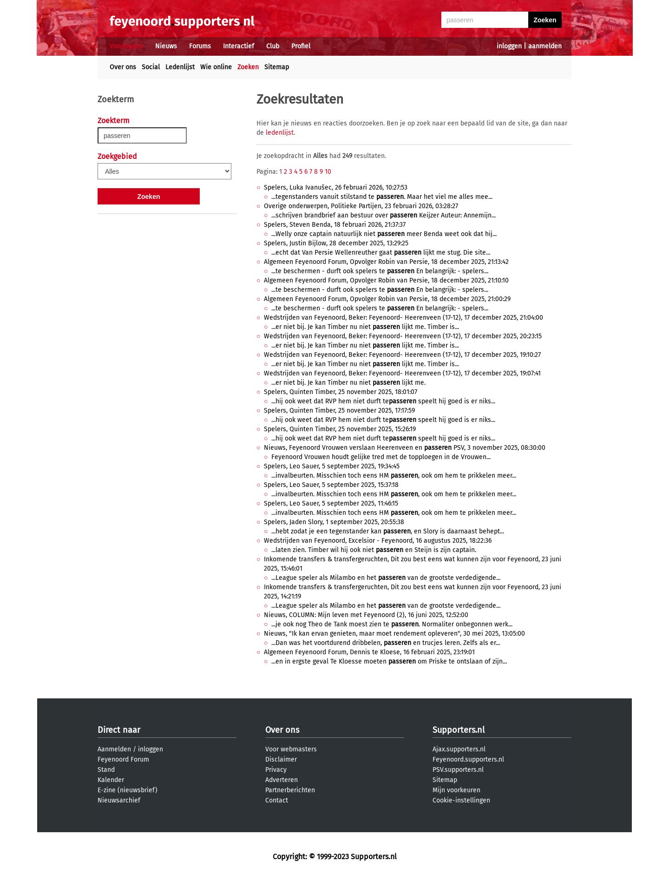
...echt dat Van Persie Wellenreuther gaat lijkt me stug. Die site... (380, 252)
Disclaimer (281, 759)
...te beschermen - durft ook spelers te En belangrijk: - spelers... (379, 271)
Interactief (238, 46)
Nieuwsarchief (119, 800)
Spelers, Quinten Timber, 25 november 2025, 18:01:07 (340, 392)
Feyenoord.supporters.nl (468, 759)
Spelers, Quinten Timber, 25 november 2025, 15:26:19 (340, 429)
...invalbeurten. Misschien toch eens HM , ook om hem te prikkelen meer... (393, 476)
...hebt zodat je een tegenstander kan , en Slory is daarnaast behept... (387, 531)
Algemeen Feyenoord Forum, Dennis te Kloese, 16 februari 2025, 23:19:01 (369, 652)
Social (151, 67)
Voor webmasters (291, 749)
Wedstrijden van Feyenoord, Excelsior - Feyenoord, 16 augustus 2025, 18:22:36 (378, 541)
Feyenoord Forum (123, 759)
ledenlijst (280, 133)
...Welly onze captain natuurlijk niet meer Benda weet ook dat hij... (384, 234)
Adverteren (281, 780)
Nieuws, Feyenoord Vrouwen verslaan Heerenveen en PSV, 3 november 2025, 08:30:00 (404, 448)
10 (328, 172)
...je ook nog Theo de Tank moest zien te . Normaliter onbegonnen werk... (391, 624)
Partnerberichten (290, 790)
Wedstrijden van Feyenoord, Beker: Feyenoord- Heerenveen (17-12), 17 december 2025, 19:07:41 (402, 373)
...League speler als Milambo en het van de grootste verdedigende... (385, 578)
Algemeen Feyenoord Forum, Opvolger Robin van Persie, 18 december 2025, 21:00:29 (387, 299)
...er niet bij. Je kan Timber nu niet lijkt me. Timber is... (365, 327)
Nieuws (166, 46)
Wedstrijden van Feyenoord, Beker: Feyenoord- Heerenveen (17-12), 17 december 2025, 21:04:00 (403, 318)
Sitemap (276, 67)
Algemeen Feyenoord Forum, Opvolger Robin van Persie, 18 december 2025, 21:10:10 (386, 280)
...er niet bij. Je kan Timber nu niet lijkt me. (348, 383)
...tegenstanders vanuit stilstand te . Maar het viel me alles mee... (381, 197)
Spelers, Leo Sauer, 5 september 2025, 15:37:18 (331, 485)
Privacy (276, 770)
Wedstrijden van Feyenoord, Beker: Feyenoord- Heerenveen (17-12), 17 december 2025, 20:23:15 (403, 336)
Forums (200, 46)
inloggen (509, 46)
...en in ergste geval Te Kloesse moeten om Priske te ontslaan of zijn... (389, 661)
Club (272, 46)
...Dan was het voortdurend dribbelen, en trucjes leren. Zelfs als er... (385, 643)
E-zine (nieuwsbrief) (127, 790)
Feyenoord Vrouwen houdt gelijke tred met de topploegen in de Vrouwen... (381, 457)
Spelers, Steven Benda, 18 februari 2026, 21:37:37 (335, 225)
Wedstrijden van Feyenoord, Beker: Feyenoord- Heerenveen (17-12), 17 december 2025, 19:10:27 (402, 355)
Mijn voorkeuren (456, 790)
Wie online (216, 67)
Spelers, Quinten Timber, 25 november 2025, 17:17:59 (339, 410)
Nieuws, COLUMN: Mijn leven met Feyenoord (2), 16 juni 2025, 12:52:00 (366, 615)
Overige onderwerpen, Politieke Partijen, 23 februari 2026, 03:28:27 (361, 206)
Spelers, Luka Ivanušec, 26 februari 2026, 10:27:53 (335, 187)
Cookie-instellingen (461, 800)
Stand (106, 770)
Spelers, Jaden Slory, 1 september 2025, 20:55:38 (334, 522)
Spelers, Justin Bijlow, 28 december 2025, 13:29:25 (336, 243)
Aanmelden (114, 749)
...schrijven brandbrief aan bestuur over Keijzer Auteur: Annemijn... (383, 215)
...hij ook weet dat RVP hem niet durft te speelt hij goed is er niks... (383, 401)
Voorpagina (126, 46)
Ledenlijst (180, 67)
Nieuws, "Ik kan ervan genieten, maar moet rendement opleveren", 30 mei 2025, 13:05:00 (394, 634)
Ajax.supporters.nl (459, 749)
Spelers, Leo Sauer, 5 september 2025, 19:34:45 (332, 466)
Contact (276, 800)
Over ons (123, 67)
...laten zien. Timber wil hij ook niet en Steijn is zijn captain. (373, 550)
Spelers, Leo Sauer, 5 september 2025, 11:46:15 (331, 503)
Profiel (300, 46)
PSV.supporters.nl (458, 770)
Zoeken (248, 67)
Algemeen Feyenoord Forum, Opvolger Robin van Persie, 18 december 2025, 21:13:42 (386, 262)
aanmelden (545, 46)
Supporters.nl (459, 730)
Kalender (111, 780)
